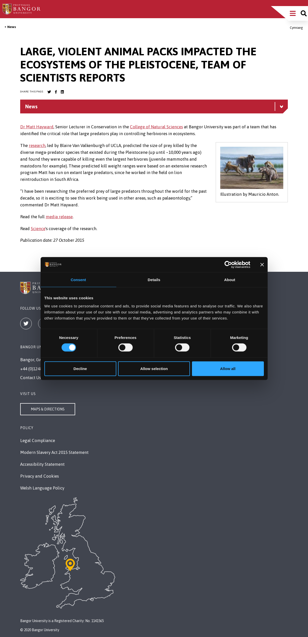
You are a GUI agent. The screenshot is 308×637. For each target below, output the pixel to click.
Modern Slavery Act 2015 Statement (54, 452)
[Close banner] (262, 264)
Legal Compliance (37, 440)
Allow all (228, 368)
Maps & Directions (48, 409)
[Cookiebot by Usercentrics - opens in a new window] (228, 264)
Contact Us (30, 377)
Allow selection (154, 368)
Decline (80, 368)
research (37, 145)
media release (59, 216)
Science (38, 228)
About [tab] (229, 280)
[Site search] (303, 13)
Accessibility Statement (42, 464)
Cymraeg (296, 27)
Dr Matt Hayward (36, 126)
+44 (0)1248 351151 (38, 368)
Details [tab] (154, 280)
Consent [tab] (78, 280)
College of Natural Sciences (156, 126)
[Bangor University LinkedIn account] (62, 92)
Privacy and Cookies (39, 476)
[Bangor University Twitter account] (49, 92)
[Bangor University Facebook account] (56, 92)
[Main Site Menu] (293, 13)
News (11, 27)
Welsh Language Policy (42, 488)
